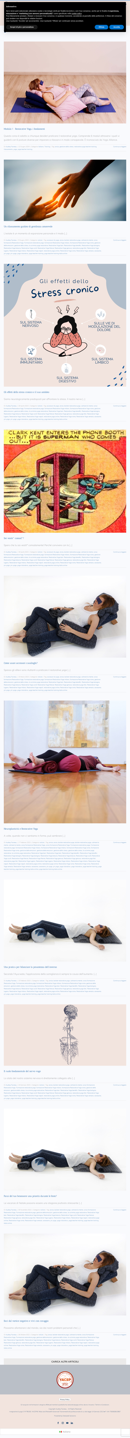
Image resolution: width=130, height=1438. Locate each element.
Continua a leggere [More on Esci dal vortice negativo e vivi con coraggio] (119, 1335)
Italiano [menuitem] (66, 1431)
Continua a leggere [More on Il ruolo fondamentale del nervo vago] (119, 1085)
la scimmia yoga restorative (38, 245)
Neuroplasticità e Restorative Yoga (21, 828)
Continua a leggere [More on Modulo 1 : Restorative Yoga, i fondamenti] (119, 147)
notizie (40, 240)
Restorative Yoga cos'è (29, 248)
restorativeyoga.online (75, 1405)
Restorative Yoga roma (68, 251)
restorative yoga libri (79, 248)
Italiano (41, 147)
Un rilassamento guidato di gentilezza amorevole (28, 226)
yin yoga (7, 253)
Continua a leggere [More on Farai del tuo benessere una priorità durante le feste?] (119, 1210)
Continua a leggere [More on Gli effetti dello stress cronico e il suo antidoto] (119, 406)
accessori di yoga (53, 240)
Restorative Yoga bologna (91, 245)
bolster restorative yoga (72, 240)
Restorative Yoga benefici (72, 245)
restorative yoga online (51, 251)
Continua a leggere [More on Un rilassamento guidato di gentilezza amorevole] (119, 240)
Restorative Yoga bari (56, 245)
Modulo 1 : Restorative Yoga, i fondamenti (24, 129)
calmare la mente (87, 240)
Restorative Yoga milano (17, 251)
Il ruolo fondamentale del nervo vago (22, 1071)
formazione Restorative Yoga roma (82, 243)
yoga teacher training (25, 149)
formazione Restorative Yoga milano (57, 243)
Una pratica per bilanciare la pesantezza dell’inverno (30, 967)
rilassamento (8, 149)
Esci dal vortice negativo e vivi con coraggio (26, 1321)
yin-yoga (13, 253)
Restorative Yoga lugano (27, 861)
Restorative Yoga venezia (85, 251)
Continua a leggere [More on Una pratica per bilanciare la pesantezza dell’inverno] (119, 981)
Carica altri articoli (65, 1361)
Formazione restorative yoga (34, 243)
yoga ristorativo (22, 253)
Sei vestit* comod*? (14, 538)
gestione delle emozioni (28, 850)
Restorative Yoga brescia (12, 248)
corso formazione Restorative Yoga (33, 845)
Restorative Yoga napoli (35, 251)
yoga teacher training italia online (55, 253)
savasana (97, 251)
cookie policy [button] (77, 13)
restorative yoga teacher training (85, 147)
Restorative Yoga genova (63, 248)
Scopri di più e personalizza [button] (22, 27)
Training (47, 147)
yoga (15, 149)
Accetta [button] (116, 27)
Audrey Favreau (11, 147)
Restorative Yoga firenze (46, 248)
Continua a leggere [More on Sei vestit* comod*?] (119, 552)
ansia (57, 147)
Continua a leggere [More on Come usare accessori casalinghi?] (119, 677)
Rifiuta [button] (101, 27)
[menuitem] (65, 1432)
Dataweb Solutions (69, 1416)
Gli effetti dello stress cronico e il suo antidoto (26, 392)
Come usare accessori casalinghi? (21, 663)
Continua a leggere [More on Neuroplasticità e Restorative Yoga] (119, 842)
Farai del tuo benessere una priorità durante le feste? (30, 1196)
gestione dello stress (67, 147)
